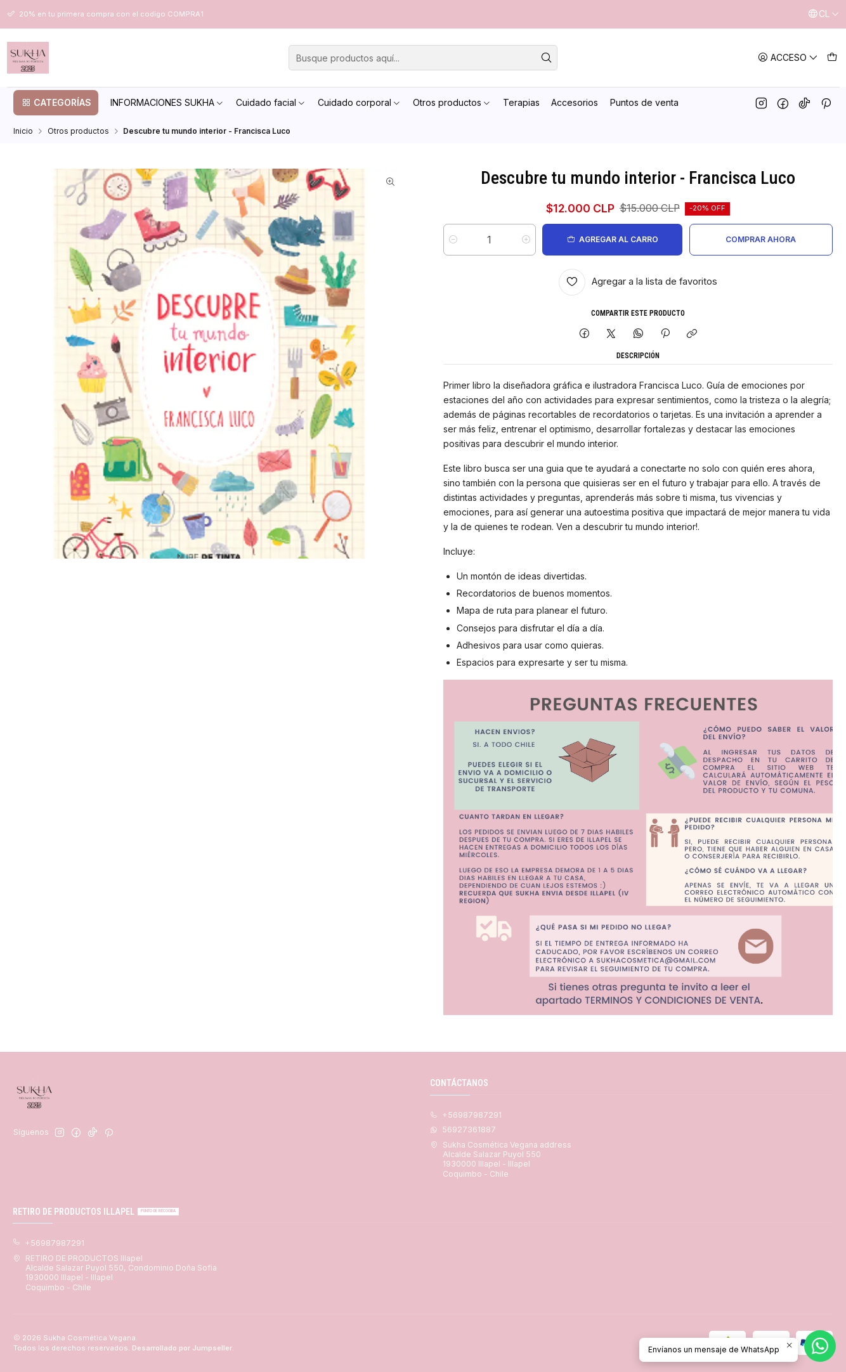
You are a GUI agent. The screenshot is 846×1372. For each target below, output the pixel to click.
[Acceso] (788, 57)
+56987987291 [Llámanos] (466, 1115)
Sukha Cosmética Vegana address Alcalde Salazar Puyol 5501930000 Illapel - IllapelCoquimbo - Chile (500, 1159)
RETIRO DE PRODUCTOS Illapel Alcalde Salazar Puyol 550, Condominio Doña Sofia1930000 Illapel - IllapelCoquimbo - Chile (115, 1272)
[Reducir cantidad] (453, 239)
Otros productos (78, 131)
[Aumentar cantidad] (526, 239)
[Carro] (831, 57)
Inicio (23, 131)
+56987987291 (48, 1243)
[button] (55, 102)
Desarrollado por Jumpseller (182, 1347)
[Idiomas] (823, 14)
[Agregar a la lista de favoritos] (638, 282)
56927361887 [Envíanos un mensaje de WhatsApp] (463, 1129)
